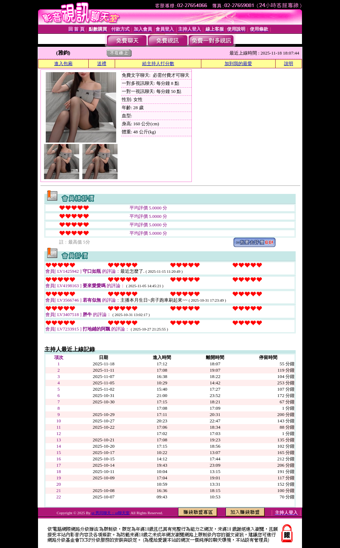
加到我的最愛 (238, 63)
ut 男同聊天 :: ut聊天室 (111, 513)
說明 (288, 63)
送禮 (101, 63)
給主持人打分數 (158, 63)
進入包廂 (63, 63)
